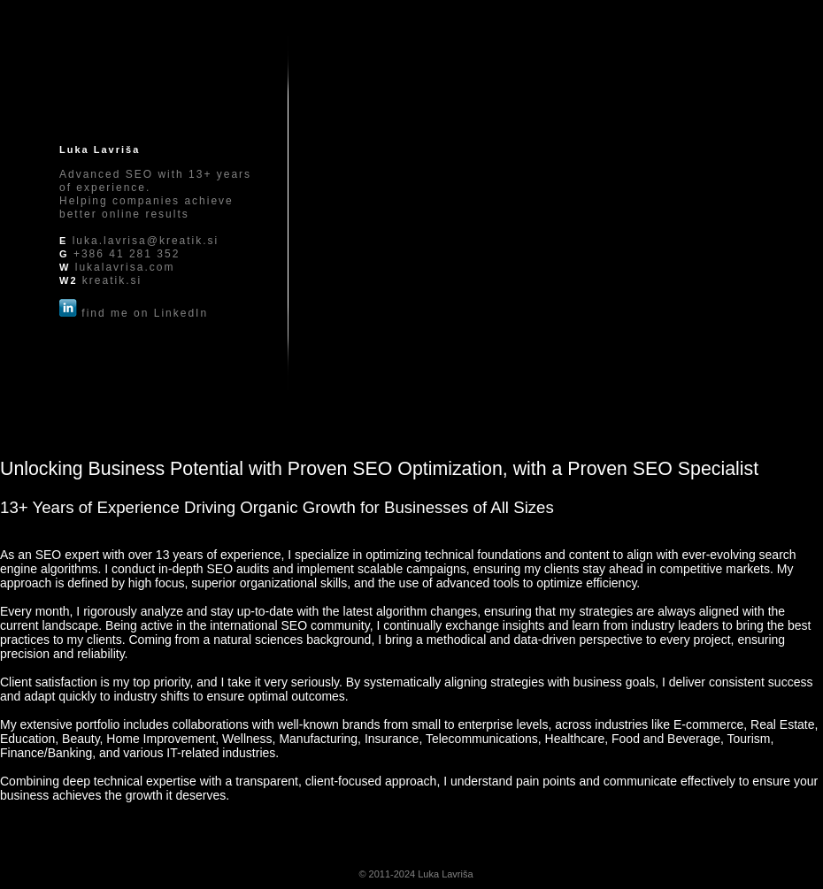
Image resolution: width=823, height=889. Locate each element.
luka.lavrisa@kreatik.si (146, 240)
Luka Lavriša (445, 874)
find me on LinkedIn (144, 313)
